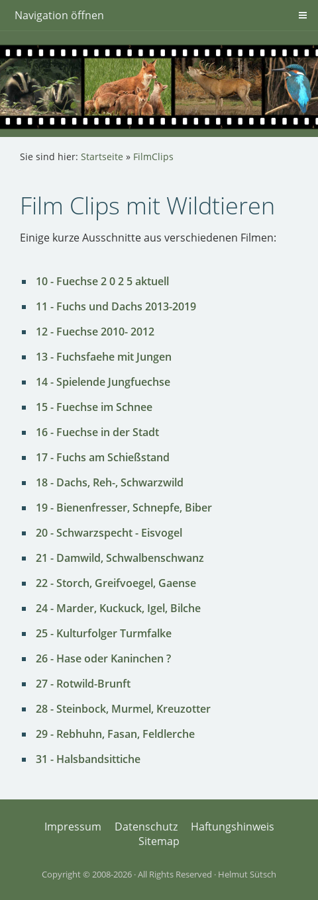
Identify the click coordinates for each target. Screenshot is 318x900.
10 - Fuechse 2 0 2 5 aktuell (102, 281)
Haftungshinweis (232, 826)
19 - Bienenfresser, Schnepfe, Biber (124, 507)
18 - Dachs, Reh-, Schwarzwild (110, 482)
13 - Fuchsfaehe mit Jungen (104, 356)
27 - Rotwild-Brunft (83, 683)
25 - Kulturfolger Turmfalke (104, 633)
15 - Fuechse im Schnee (94, 407)
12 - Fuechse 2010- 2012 (95, 331)
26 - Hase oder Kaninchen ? (103, 658)
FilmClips (153, 156)
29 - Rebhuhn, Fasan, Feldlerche (115, 734)
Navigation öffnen (59, 15)
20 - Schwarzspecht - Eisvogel (109, 532)
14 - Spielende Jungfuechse (103, 382)
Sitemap (159, 841)
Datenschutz (146, 826)
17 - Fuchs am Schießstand (103, 457)
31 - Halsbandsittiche (88, 759)
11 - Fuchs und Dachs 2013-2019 (116, 306)
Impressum (72, 826)
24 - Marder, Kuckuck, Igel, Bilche (118, 608)
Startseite (102, 156)
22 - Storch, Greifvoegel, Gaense (116, 583)
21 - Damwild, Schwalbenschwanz (120, 558)
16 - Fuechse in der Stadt (97, 432)
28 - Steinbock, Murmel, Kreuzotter (123, 708)
